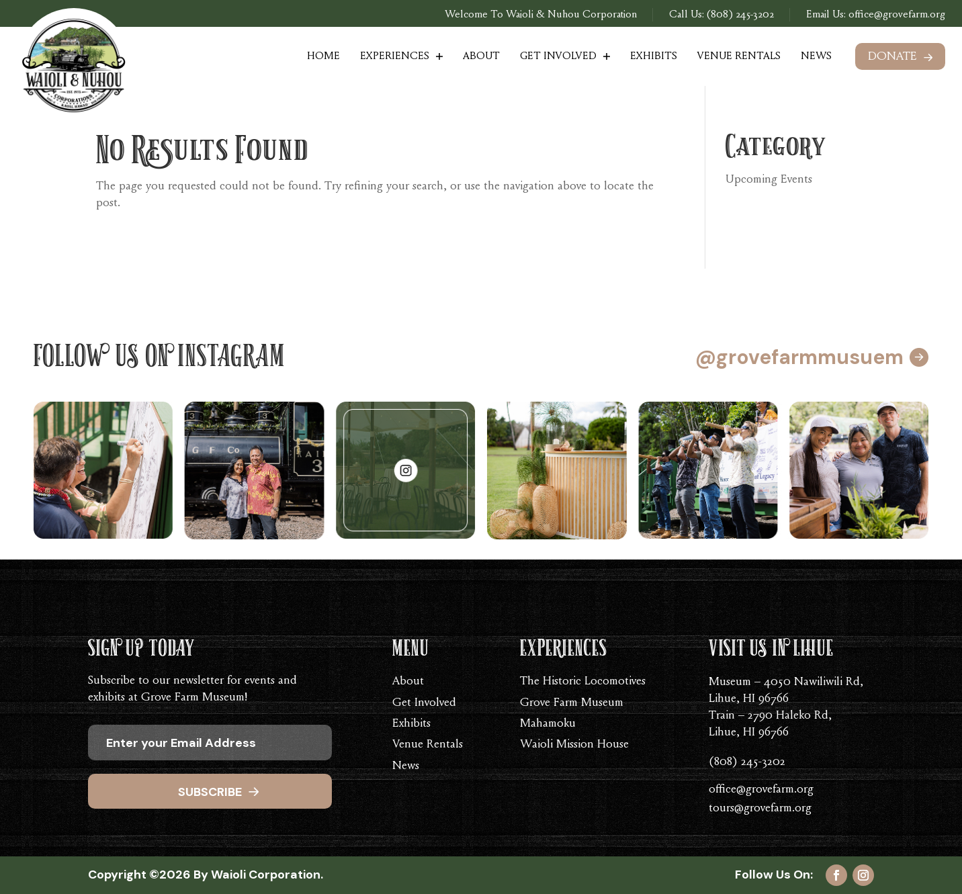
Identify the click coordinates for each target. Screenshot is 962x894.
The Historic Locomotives (583, 682)
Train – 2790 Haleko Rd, (770, 716)
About (481, 56)
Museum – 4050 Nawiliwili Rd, (786, 682)
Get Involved (558, 56)
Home (323, 56)
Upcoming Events (769, 180)
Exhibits (653, 56)
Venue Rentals (739, 56)
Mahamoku (548, 724)
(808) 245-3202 (740, 14)
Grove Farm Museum (571, 703)
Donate (892, 57)
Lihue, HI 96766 (749, 699)
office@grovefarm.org (895, 14)
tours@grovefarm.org (760, 809)
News (816, 56)
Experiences (394, 56)
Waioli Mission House (574, 745)
